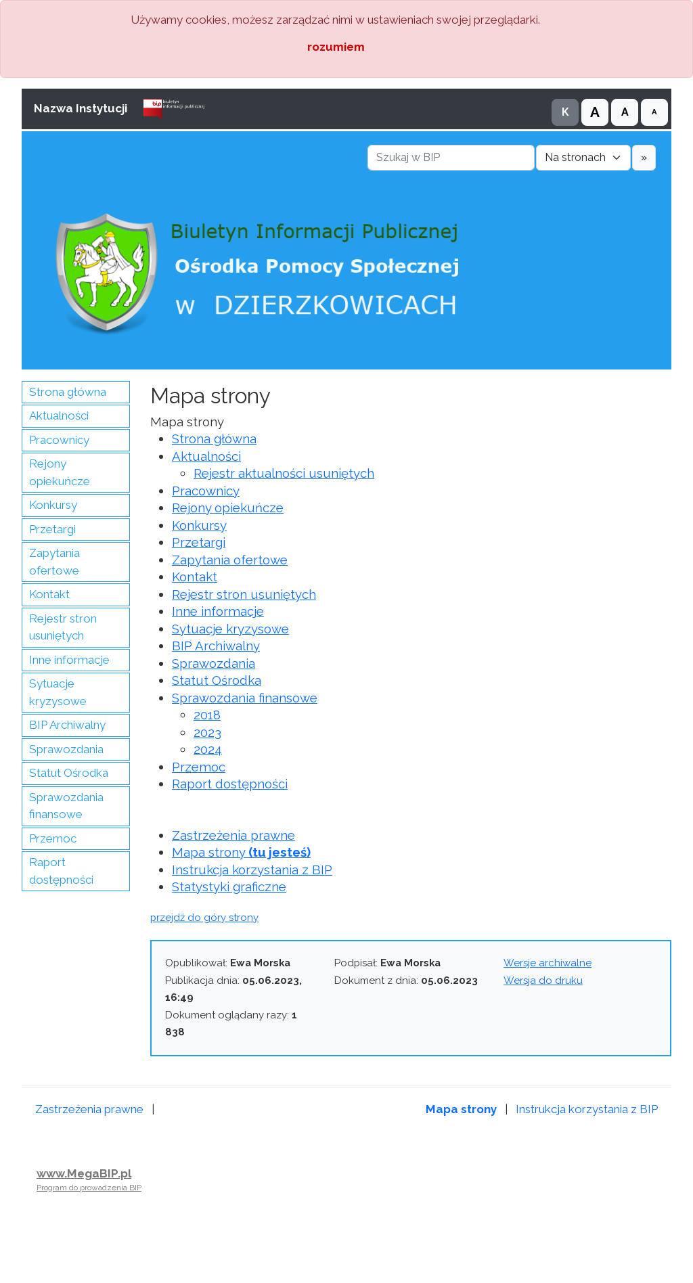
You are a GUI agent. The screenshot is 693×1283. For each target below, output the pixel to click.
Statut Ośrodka (68, 773)
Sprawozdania (66, 749)
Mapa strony (241, 852)
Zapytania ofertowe (54, 561)
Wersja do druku (543, 980)
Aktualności (59, 415)
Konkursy (53, 505)
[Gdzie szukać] (583, 158)
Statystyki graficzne (229, 886)
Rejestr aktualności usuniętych (284, 473)
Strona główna (67, 392)
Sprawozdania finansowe (66, 805)
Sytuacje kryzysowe (58, 692)
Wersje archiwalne (547, 963)
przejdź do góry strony (204, 917)
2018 (207, 714)
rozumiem (336, 46)
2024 (208, 749)
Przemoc (52, 838)
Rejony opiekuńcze (59, 472)
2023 (207, 732)
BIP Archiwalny (67, 724)
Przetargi (52, 529)
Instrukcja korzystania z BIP (252, 869)
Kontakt (49, 594)
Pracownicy (59, 440)
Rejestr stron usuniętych (63, 627)
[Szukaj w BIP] (451, 158)
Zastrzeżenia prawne (233, 835)
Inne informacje (69, 660)
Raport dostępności (61, 870)
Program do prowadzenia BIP (89, 1187)
